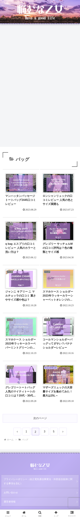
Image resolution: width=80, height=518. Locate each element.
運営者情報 (10, 501)
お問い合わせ (11, 492)
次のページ (40, 418)
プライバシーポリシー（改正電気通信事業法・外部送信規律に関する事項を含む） (38, 481)
